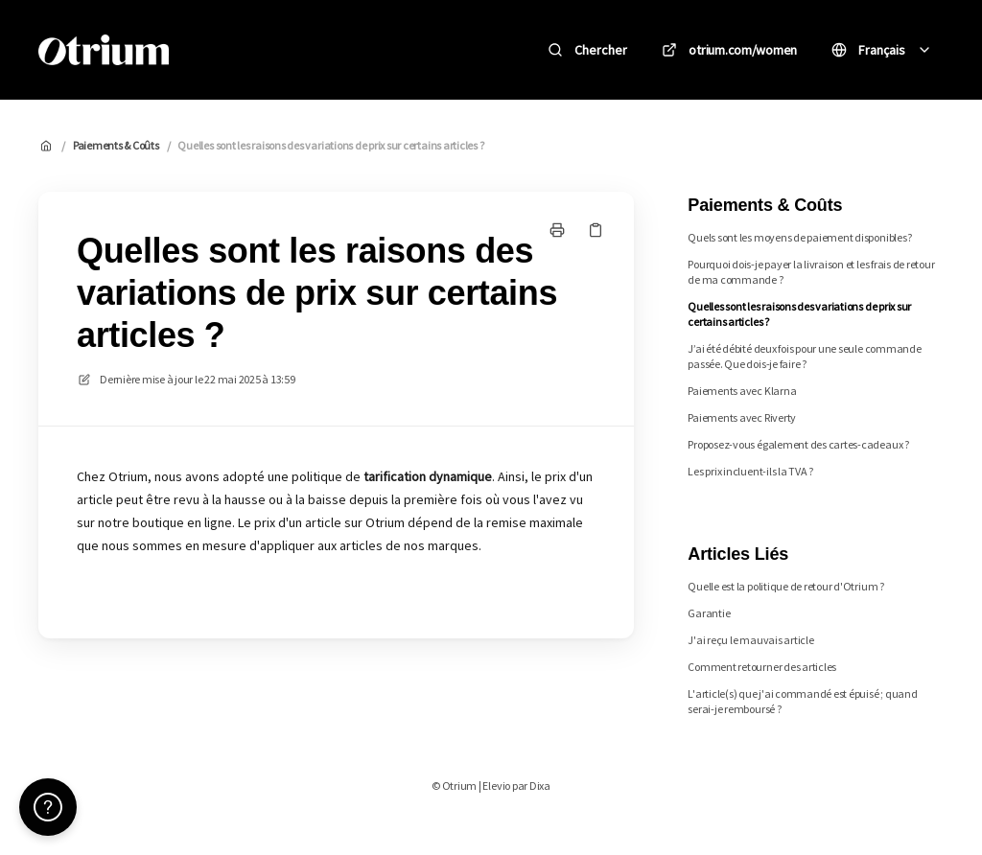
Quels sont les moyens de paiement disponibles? (799, 237)
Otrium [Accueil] (228, 49)
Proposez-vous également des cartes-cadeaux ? (798, 444)
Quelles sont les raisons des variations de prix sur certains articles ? (330, 145)
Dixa (539, 785)
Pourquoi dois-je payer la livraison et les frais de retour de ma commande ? (811, 272)
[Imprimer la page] (557, 230)
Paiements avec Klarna (742, 390)
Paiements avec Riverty (742, 417)
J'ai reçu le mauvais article (750, 640)
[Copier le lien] (595, 230)
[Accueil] (103, 50)
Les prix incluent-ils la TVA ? (750, 471)
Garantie (709, 613)
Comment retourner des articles (762, 666)
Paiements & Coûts (116, 145)
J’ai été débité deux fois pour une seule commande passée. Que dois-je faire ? (804, 356)
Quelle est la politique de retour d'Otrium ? (785, 586)
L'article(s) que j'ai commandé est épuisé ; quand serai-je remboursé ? (802, 701)
